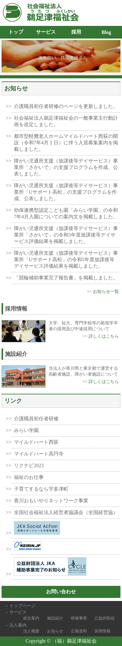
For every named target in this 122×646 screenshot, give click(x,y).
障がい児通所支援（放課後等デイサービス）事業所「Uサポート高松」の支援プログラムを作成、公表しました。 (66, 192)
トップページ (22, 605)
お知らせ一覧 (106, 291)
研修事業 (79, 618)
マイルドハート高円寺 (38, 453)
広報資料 (79, 631)
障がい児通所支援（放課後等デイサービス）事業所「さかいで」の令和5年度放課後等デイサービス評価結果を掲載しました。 (66, 235)
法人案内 (18, 625)
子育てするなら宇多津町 (41, 489)
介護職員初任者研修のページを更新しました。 (66, 106)
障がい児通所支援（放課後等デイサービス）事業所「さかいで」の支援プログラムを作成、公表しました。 (66, 167)
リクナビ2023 (29, 465)
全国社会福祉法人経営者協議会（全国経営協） (66, 512)
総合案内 (31, 618)
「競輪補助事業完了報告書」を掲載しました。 (66, 277)
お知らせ (55, 631)
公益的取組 (104, 618)
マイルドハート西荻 (36, 442)
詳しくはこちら (104, 336)
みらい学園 (26, 430)
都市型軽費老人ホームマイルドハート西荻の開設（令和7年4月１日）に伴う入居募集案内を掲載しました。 (66, 143)
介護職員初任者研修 (36, 418)
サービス (18, 612)
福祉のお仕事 (29, 477)
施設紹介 (55, 618)
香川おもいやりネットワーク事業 (51, 500)
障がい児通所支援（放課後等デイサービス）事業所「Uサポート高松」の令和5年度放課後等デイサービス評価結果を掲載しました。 (66, 259)
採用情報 (102, 631)
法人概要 (31, 631)
